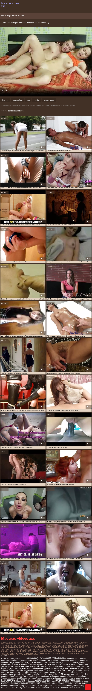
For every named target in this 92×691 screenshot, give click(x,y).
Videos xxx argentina (53, 668)
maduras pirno (28, 648)
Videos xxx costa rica (10, 678)
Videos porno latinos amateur (33, 661)
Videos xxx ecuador (58, 676)
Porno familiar (29, 676)
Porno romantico (70, 668)
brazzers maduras (8, 642)
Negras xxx (48, 686)
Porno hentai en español (46, 688)
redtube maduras (15, 653)
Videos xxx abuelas (76, 676)
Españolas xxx (15, 676)
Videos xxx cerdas (61, 678)
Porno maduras (7, 659)
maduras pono (40, 648)
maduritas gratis (34, 650)
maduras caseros (69, 644)
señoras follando (59, 653)
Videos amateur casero (79, 682)
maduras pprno (80, 648)
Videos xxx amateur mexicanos (57, 672)
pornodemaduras (60, 652)
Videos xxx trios (44, 684)
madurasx (76, 649)
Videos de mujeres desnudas (76, 666)
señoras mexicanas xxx (76, 653)
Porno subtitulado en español (70, 688)
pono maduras (33, 652)
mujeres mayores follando (63, 650)
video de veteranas (49, 100)
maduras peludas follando (11, 648)
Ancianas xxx (31, 659)
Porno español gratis (79, 678)
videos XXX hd (35, 686)
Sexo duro (37, 100)
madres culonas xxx (72, 642)
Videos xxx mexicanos (33, 670)
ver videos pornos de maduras (27, 654)
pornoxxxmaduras (75, 652)
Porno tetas (15, 661)
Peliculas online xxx (25, 680)
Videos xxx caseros (9, 688)
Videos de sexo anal (60, 682)
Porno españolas (8, 680)
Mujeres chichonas (27, 688)
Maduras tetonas (17, 672)
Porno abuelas (7, 668)
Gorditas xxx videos (53, 665)
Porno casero (53, 661)
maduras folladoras (65, 645)
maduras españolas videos (46, 645)
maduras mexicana (38, 646)
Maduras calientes (35, 668)
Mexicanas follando (60, 680)
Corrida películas (18, 100)
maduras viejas (25, 649)
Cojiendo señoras (20, 663)
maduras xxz (65, 649)
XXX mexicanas (36, 663)
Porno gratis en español (72, 670)
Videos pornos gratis (34, 672)
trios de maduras (7, 654)
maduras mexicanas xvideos (78, 646)
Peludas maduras (17, 682)
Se (11, 663)
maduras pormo (53, 648)
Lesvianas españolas (63, 686)
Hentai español (36, 665)
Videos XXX (45, 682)
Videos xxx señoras (9, 684)
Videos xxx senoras (52, 670)
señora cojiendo (30, 653)
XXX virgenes (20, 668)
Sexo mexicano (42, 676)
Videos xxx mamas (70, 663)
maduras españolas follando (24, 645)
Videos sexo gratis (44, 678)
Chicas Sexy (5, 100)
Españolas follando (27, 684)
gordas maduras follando (41, 642)
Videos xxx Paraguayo (18, 686)
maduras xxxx (54, 649)
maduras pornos (67, 648)
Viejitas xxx (20, 659)
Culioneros (24, 665)
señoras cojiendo (44, 653)
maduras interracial (21, 646)
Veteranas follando (52, 674)
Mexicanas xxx (67, 674)
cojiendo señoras (23, 642)
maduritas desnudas (18, 650)
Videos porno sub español (52, 666)
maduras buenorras (54, 644)
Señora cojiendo (16, 670)
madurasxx (5, 650)
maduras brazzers (38, 644)
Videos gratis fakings (34, 674)
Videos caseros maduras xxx (65, 659)
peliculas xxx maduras (17, 652)
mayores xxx (46, 650)
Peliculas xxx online (52, 663)
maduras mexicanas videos (56, 646)
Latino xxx (79, 674)
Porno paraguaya (81, 686)
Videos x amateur (70, 665)
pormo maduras (46, 652)
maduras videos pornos (9, 649)
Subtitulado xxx (32, 682)
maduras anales (23, 644)
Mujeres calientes (27, 678)
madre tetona (58, 642)
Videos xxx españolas (69, 661)
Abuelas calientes (16, 674)
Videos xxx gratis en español (27, 666)
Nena (28, 100)
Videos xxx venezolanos (62, 684)
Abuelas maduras (43, 680)
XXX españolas (45, 659)
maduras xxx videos (40, 649)
